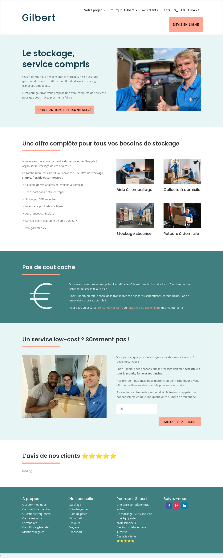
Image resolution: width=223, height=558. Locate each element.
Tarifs (166, 10)
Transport (75, 532)
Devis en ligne (186, 24)
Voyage (74, 527)
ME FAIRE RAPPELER (179, 422)
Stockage (75, 504)
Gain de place (78, 514)
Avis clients (150, 10)
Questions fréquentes (36, 514)
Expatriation (77, 518)
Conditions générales (36, 527)
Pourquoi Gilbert (122, 10)
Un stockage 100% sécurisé (134, 514)
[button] (1, 555)
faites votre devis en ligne (144, 307)
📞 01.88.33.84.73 (186, 10)
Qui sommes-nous (34, 504)
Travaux (74, 523)
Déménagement (79, 509)
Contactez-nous (32, 518)
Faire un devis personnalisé (64, 110)
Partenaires (29, 523)
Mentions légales (33, 532)
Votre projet (93, 10)
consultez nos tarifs (110, 307)
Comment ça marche (36, 509)
